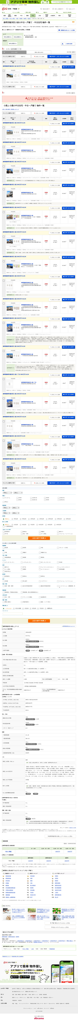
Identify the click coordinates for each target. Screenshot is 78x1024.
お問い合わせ (40, 1008)
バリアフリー (44, 581)
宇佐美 (31, 892)
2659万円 (57, 851)
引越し (16, 1003)
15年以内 (41, 518)
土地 (32, 948)
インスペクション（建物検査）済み (67, 586)
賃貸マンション (35, 994)
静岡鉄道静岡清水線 (10, 892)
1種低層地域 (8, 557)
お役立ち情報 (4, 1003)
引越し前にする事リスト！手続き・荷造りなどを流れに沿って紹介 (43, 917)
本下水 (6, 533)
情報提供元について (6, 956)
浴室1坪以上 (8, 571)
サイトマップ (46, 1008)
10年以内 (32, 518)
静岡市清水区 (58, 885)
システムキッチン (27, 562)
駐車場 (40, 994)
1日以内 (27, 608)
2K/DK (47, 497)
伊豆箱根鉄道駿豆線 (10, 887)
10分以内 (41, 524)
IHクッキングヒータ (46, 562)
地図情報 (67, 1003)
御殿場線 (8, 894)
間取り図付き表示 (39, 52)
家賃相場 (45, 994)
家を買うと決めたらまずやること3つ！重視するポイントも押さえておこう (18, 911)
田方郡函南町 (58, 887)
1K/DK (20, 497)
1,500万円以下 (28, 940)
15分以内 (50, 524)
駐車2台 (25, 531)
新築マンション (15, 997)
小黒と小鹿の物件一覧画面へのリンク (10, 109)
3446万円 (70, 851)
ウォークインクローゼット (47, 567)
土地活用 (19, 1000)
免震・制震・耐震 (9, 586)
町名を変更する (17, 37)
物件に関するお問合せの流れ (50, 988)
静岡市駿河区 (58, 894)
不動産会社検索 (33, 1003)
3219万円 (30, 860)
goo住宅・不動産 (5, 988)
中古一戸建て (26, 948)
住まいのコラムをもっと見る (61, 927)
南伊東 (31, 887)
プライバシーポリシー (27, 1008)
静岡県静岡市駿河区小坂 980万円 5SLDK (14, 66)
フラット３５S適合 (27, 597)
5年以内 (24, 518)
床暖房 (24, 569)
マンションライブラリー (24, 1003)
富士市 (56, 897)
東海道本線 (8, 876)
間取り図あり (70, 940)
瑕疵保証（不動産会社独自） (12, 592)
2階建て (43, 531)
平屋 (6, 552)
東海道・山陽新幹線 (10, 897)
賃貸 (13, 994)
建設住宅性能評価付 (46, 586)
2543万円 (48, 860)
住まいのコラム (52, 1003)
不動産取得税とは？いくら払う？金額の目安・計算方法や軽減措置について (43, 911)
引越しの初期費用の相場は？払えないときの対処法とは (18, 917)
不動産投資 (52, 948)
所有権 (6, 581)
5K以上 (6, 501)
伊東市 (56, 876)
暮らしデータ (40, 1003)
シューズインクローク (64, 567)
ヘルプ (34, 1008)
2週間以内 (49, 608)
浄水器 (60, 562)
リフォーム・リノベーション (66, 533)
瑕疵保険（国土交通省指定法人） (31, 592)
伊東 (31, 878)
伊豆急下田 (33, 894)
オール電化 (43, 533)
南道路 (24, 557)
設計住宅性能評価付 (27, 586)
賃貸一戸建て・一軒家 (26, 994)
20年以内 (50, 518)
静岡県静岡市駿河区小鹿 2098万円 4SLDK (14, 142)
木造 (42, 547)
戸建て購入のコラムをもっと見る (61, 923)
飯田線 (7, 885)
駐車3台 (43, 576)
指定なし (7, 518)
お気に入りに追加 (39, 56)
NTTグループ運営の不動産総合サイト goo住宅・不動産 (14, 4)
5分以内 (24, 524)
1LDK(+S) (34, 497)
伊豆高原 (32, 876)
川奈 (31, 883)
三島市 (56, 892)
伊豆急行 (8, 880)
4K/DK (47, 499)
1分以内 (16, 524)
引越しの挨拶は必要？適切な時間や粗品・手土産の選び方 (68, 917)
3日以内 (34, 608)
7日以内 (42, 608)
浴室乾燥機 (61, 569)
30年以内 (68, 518)
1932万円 (67, 860)
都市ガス (61, 531)
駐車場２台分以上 (38, 942)
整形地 (42, 557)
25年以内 (59, 518)
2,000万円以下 (36, 940)
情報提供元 (59, 988)
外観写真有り (26, 602)
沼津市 (56, 878)
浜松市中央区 (58, 890)
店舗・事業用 (18, 994)
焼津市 (17, 936)
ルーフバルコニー (45, 569)
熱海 (31, 880)
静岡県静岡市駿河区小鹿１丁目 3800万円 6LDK (16, 374)
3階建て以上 (44, 552)
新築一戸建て (30, 997)
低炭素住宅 (43, 597)
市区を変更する (7, 37)
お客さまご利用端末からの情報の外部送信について (32, 988)
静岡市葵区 (57, 883)
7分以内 (32, 524)
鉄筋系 (6, 547)
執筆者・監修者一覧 (60, 1003)
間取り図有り (8, 602)
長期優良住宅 (62, 597)
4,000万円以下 (53, 940)
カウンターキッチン (9, 562)
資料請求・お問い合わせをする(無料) (59, 56)
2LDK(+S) (62, 497)
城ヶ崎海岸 (33, 885)
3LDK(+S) (34, 499)
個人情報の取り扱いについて (18, 991)
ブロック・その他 (63, 547)
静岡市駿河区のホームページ (69, 626)
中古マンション (23, 997)
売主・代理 (25, 533)
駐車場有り (7, 531)
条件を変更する (12, 43)
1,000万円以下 (20, 940)
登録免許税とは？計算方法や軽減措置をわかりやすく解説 (68, 911)
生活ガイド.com (72, 827)
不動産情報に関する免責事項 (17, 956)
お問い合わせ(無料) (68, 66)
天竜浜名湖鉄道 (9, 890)
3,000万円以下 (45, 940)
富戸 (31, 897)
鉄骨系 (24, 547)
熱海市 (56, 880)
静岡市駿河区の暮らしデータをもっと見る (60, 836)
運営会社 (52, 1008)
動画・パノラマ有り (46, 602)
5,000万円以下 (61, 940)
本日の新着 (18, 608)
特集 (13, 1003)
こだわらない (8, 608)
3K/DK (20, 499)
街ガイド (46, 1003)
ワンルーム (7, 497)
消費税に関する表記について (31, 991)
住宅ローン (51, 997)
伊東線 (7, 883)
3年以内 (16, 518)
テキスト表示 (14, 52)
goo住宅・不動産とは (16, 988)
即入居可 (25, 581)
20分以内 (58, 524)
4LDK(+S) (62, 499)
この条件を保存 (68, 43)
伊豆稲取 (32, 890)
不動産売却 (14, 1000)
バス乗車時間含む (9, 526)
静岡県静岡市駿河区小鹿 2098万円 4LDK (14, 123)
